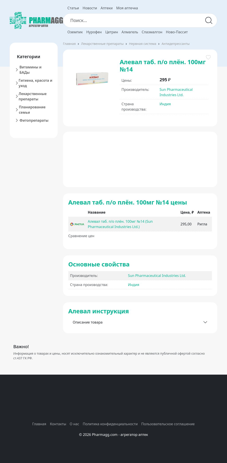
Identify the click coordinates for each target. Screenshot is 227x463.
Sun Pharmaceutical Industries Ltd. (157, 275)
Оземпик (75, 32)
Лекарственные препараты (33, 96)
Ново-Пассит (177, 32)
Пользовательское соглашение (168, 423)
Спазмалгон (152, 32)
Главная (69, 43)
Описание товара (88, 322)
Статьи (73, 8)
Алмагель (129, 32)
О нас (74, 423)
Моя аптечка (127, 8)
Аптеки (107, 8)
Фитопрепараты (34, 120)
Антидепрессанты (176, 43)
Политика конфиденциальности (110, 423)
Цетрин (111, 32)
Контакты (58, 423)
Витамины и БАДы (31, 70)
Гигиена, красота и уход (35, 83)
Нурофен (94, 32)
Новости (90, 8)
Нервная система (142, 43)
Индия (165, 103)
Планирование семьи (32, 110)
